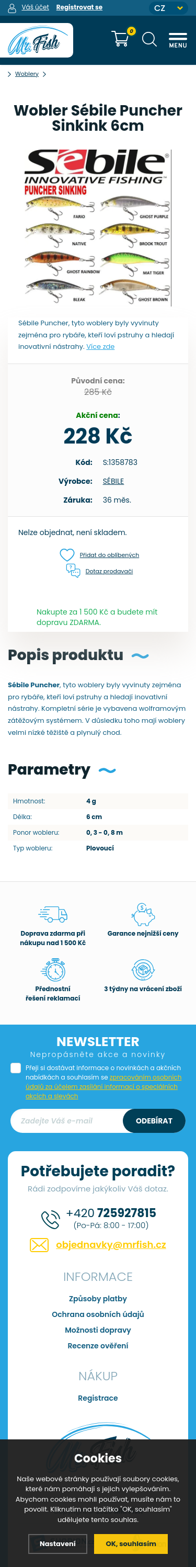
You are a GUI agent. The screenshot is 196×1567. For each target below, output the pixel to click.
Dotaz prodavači (99, 571)
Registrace (98, 1398)
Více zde (100, 346)
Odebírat (154, 1121)
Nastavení (58, 1544)
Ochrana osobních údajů (98, 1314)
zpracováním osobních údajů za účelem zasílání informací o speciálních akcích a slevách (103, 1086)
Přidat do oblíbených (100, 555)
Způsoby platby (98, 1298)
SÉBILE (113, 481)
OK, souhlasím (131, 1544)
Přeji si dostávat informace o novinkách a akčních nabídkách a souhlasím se (103, 1081)
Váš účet (35, 7)
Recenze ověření (97, 1346)
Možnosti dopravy (98, 1330)
